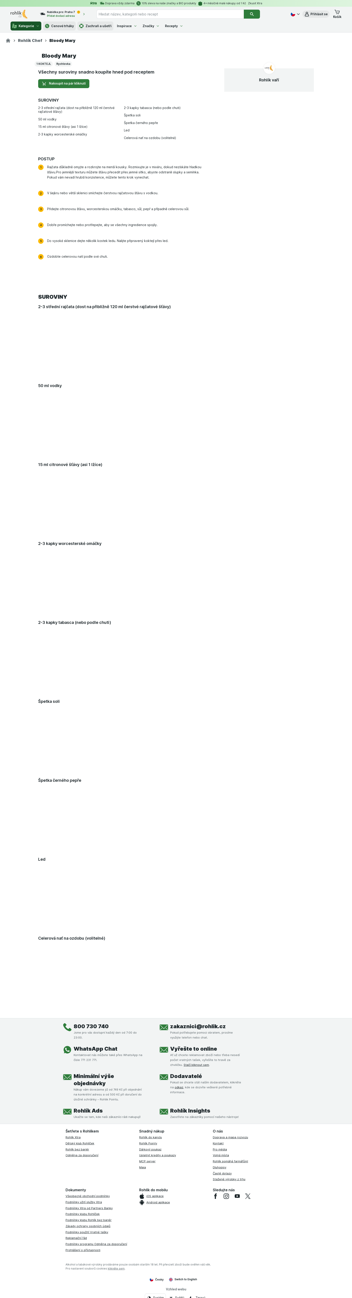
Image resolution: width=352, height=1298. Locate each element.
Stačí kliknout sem (196, 1065)
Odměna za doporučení (82, 1155)
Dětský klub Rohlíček (80, 1143)
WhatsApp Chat (95, 1048)
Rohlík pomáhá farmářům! (230, 1161)
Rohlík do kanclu (150, 1137)
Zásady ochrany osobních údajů (88, 1226)
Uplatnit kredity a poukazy (157, 1155)
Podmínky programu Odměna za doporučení (96, 1244)
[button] (316, 14)
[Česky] (295, 14)
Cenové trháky (59, 26)
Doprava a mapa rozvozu (230, 1137)
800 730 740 (91, 1026)
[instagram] (226, 1196)
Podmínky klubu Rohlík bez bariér (89, 1220)
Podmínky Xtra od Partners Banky (89, 1208)
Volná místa (221, 1155)
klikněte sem (116, 1268)
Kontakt (218, 1143)
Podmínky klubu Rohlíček (83, 1214)
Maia (142, 1167)
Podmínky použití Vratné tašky (87, 1232)
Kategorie (26, 26)
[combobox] (170, 14)
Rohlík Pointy (148, 1143)
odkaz (179, 1087)
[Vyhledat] (252, 14)
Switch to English (183, 1279)
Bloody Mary (59, 55)
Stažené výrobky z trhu (229, 1179)
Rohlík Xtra (73, 1137)
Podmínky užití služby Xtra (84, 1202)
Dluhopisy (219, 1167)
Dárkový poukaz (150, 1149)
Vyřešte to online (193, 1048)
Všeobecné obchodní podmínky (88, 1196)
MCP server (147, 1161)
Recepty (174, 26)
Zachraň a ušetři (95, 26)
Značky (151, 26)
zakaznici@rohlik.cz (198, 1026)
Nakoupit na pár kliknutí (64, 83)
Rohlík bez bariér (77, 1149)
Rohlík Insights (190, 1110)
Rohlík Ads (88, 1110)
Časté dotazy (222, 1173)
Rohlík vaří (269, 80)
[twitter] (248, 1196)
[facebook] (215, 1196)
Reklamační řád (76, 1238)
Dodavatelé (186, 1076)
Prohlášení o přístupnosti (83, 1250)
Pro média (220, 1149)
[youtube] (237, 1196)
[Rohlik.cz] (8, 40)
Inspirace (127, 26)
